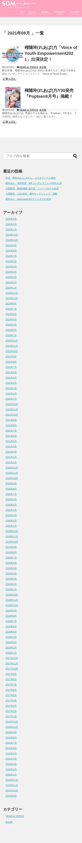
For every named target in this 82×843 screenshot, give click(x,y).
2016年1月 (11, 774)
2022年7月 (11, 367)
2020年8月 (11, 489)
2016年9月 (11, 732)
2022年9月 (11, 356)
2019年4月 (11, 573)
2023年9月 (11, 303)
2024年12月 (11, 235)
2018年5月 (11, 631)
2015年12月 (11, 780)
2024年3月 (11, 277)
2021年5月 (11, 441)
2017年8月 (11, 679)
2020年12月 (11, 467)
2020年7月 (11, 494)
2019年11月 (11, 536)
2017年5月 (11, 695)
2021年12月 (11, 404)
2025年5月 (11, 224)
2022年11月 (11, 346)
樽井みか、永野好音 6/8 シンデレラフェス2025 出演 (33, 183)
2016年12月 (11, 721)
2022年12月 (11, 340)
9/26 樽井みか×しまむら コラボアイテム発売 (30, 178)
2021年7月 (11, 430)
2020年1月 (11, 526)
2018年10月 (11, 605)
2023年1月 (11, 335)
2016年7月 (11, 743)
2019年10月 (11, 541)
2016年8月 (11, 737)
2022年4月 (11, 383)
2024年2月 (11, 282)
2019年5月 (11, 568)
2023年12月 (11, 293)
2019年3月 (11, 579)
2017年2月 (11, 711)
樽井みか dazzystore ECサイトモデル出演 (28, 199)
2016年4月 (11, 758)
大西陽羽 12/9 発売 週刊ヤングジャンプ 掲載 (31, 193)
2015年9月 (11, 796)
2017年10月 (11, 668)
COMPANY (60, 12)
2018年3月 (11, 642)
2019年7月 (11, 557)
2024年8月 (11, 250)
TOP (21, 12)
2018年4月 (11, 637)
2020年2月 (11, 520)
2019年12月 (11, 531)
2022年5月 (11, 377)
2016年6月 (11, 748)
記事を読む (9, 78)
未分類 (42, 67)
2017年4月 (11, 700)
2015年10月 (11, 790)
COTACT (75, 12)
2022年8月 (11, 362)
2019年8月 (11, 552)
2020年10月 (11, 478)
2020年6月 (11, 499)
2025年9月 (11, 219)
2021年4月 (11, 446)
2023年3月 (11, 324)
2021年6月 (11, 436)
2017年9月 (11, 674)
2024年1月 (11, 287)
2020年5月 (11, 504)
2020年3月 (11, 515)
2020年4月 (11, 510)
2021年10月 (11, 414)
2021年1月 (11, 462)
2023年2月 (11, 330)
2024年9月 (11, 245)
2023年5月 (11, 314)
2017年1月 (11, 716)
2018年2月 (11, 647)
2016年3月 (11, 764)
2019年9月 (11, 547)
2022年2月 (11, 393)
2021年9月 (11, 420)
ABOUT (33, 12)
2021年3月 (11, 452)
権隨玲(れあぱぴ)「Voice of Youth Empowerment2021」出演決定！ (51, 53)
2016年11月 (11, 727)
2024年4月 (11, 272)
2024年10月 (11, 240)
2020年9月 (11, 483)
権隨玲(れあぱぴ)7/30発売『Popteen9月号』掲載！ (49, 93)
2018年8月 (11, 616)
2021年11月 (11, 409)
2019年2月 (11, 584)
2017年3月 (11, 706)
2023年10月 (11, 298)
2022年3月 (11, 388)
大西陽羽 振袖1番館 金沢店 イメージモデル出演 (32, 188)
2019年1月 (11, 589)
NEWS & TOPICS (28, 67)
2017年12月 (11, 658)
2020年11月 (11, 473)
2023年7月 (11, 309)
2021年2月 (11, 457)
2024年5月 (11, 266)
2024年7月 (11, 256)
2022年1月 (11, 399)
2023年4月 (11, 319)
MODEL (45, 12)
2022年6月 (11, 372)
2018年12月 (11, 594)
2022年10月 (11, 351)
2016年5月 (11, 753)
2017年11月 (11, 663)
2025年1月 (11, 229)
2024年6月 (11, 261)
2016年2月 (11, 769)
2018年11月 (11, 600)
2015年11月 (11, 785)
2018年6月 (11, 626)
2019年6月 (11, 563)
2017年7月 (11, 684)
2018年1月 (11, 653)
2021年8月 (11, 425)
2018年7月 (11, 621)
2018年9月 (11, 610)
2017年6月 (11, 690)
